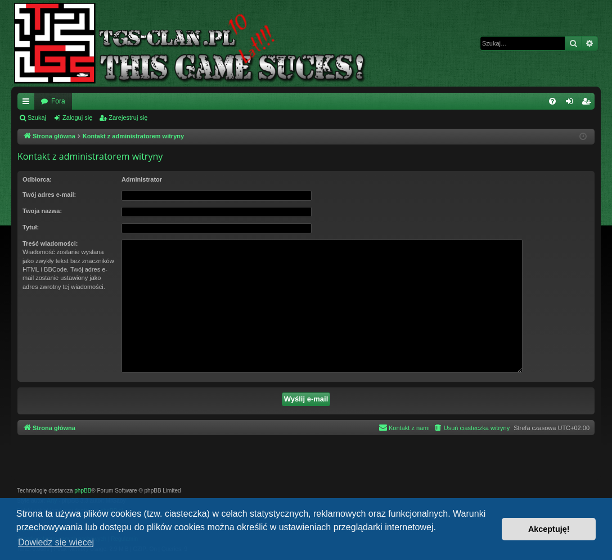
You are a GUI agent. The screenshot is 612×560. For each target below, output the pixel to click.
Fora (58, 101)
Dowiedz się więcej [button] (56, 542)
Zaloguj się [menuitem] (572, 103)
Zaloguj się (77, 117)
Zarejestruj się (128, 117)
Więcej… (28, 103)
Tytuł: (30, 227)
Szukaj (37, 117)
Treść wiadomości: (50, 243)
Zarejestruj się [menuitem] (588, 103)
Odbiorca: (37, 179)
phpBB (82, 490)
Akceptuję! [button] (549, 529)
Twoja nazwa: (42, 210)
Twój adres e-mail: (49, 194)
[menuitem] (552, 101)
